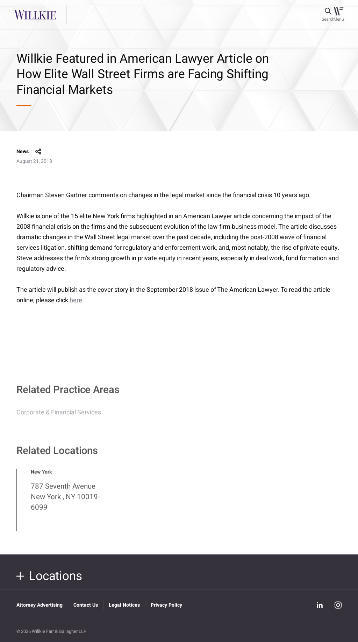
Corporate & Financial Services (58, 416)
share (38, 152)
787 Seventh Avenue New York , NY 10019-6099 (65, 500)
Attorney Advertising (39, 605)
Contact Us (85, 605)
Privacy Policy (166, 605)
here (76, 300)
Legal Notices (124, 605)
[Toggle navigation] (338, 14)
